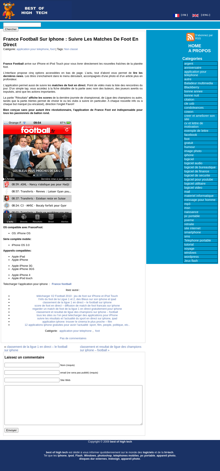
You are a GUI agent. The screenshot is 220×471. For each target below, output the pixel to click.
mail (187, 191)
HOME (194, 45)
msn (187, 208)
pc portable (192, 216)
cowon (188, 111)
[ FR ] (184, 14)
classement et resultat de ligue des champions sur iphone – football (77, 312)
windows (190, 252)
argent (188, 63)
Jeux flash (191, 260)
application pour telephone (33, 49)
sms (187, 236)
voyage (189, 248)
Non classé (71, 49)
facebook (190, 134)
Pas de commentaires (73, 338)
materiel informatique (199, 195)
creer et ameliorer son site (199, 117)
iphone (189, 155)
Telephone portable (197, 240)
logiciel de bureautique (200, 167)
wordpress (191, 256)
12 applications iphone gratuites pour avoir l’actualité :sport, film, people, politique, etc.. (77, 324)
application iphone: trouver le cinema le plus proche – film (77, 321)
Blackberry (191, 87)
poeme (189, 220)
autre (187, 79)
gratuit (188, 143)
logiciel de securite (197, 175)
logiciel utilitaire (194, 183)
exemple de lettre (196, 130)
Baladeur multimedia (198, 83)
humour (189, 147)
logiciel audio (193, 163)
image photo (193, 151)
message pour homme (200, 199)
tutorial (189, 244)
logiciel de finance (196, 171)
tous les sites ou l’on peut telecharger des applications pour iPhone (77, 315)
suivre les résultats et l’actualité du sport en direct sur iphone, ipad (77, 318)
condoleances (194, 107)
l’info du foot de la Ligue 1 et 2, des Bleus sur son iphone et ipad (77, 299)
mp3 (187, 204)
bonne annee (193, 91)
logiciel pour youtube (198, 179)
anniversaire (192, 67)
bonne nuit (191, 95)
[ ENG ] (205, 14)
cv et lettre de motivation (193, 124)
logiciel (189, 159)
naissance (191, 212)
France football (61, 284)
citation (189, 99)
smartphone (192, 232)
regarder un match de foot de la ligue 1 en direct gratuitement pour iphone (77, 308)
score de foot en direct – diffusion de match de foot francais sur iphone (77, 305)
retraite (189, 224)
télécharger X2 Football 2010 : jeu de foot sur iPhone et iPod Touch (77, 296)
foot (52, 49)
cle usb (189, 103)
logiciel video (193, 187)
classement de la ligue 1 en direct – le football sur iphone (77, 302)
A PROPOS (199, 50)
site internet (192, 228)
